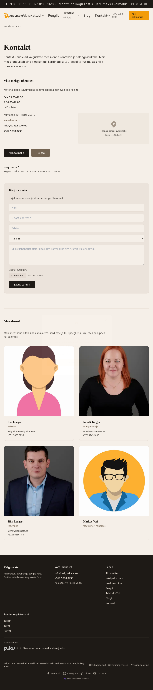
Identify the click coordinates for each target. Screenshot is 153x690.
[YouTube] (145, 4)
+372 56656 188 (16, 534)
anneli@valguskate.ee (94, 431)
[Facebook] (132, 4)
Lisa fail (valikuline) (18, 269)
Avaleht (7, 26)
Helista (40, 153)
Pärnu (7, 630)
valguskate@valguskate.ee (21, 431)
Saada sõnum (22, 284)
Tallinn (7, 620)
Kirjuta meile (16, 153)
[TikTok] (141, 4)
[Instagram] (137, 4)
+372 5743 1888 (91, 435)
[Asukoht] (76, 238)
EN (108, 15)
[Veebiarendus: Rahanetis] (76, 679)
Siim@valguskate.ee (18, 530)
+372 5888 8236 (117, 15)
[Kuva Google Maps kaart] (113, 128)
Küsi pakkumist (137, 15)
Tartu (7, 625)
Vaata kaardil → (12, 119)
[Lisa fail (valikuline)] (76, 275)
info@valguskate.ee (15, 125)
